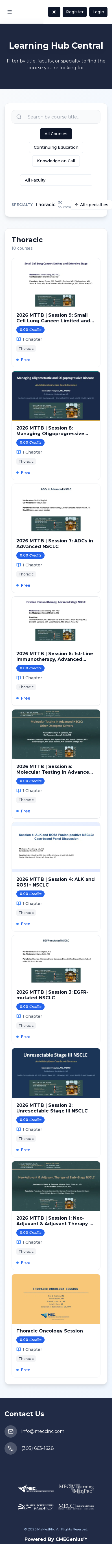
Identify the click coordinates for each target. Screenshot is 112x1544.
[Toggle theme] (54, 12)
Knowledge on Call (56, 160)
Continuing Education (56, 147)
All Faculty (35, 180)
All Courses (56, 133)
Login (98, 11)
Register (75, 11)
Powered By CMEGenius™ (56, 1539)
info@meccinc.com (42, 1431)
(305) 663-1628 (37, 1448)
